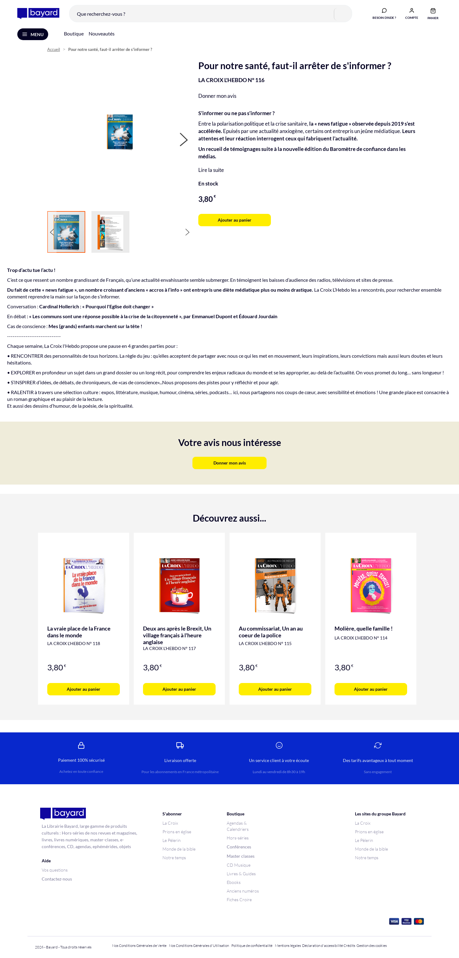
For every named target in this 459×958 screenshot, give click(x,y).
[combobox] (210, 13)
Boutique (74, 33)
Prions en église (176, 831)
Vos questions (55, 870)
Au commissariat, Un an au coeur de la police (271, 632)
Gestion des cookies (371, 945)
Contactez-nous (57, 878)
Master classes (241, 856)
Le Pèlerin (171, 840)
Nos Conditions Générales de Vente (139, 945)
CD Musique (239, 865)
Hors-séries (238, 837)
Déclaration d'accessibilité (322, 945)
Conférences (239, 846)
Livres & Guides (241, 873)
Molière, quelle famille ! (364, 628)
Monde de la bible (179, 849)
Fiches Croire (239, 899)
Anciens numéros (243, 890)
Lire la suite (211, 170)
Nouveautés (102, 33)
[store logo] (38, 13)
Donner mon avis (217, 96)
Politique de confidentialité (251, 945)
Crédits (349, 945)
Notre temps (174, 857)
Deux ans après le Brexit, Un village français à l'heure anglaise (177, 635)
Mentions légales (288, 945)
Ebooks (234, 882)
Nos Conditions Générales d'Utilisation (199, 945)
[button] (411, 13)
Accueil (53, 50)
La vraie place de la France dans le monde (79, 632)
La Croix (170, 823)
